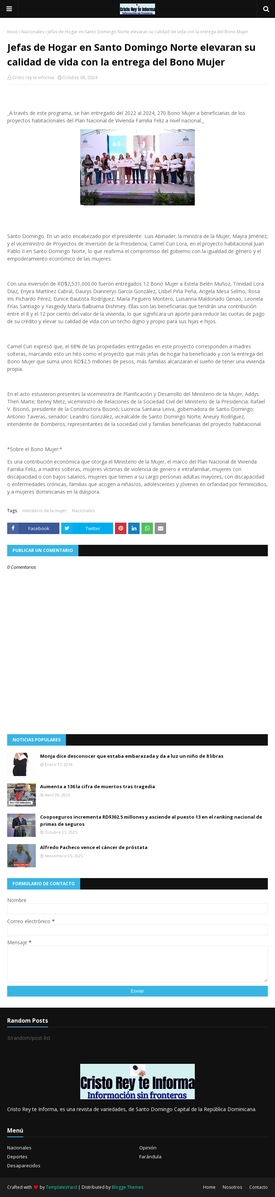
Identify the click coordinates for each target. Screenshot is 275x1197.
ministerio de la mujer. (45, 511)
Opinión (147, 1147)
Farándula (150, 1156)
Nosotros (232, 1187)
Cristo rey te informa (33, 77)
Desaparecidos (23, 1165)
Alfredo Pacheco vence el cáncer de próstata (94, 847)
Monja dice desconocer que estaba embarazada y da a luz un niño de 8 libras (131, 756)
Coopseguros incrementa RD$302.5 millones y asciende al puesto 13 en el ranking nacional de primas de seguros (151, 820)
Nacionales (32, 32)
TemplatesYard (61, 1187)
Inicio (12, 32)
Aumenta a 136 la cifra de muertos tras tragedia (97, 786)
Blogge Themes (127, 1187)
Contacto (258, 1187)
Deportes (17, 1156)
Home (209, 1187)
